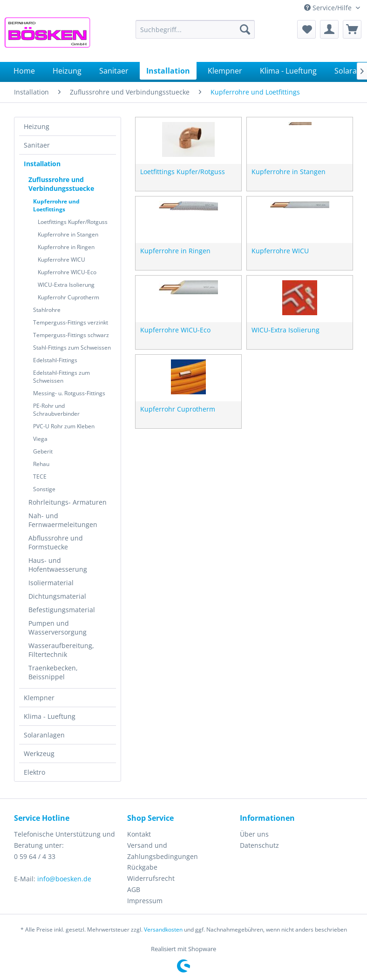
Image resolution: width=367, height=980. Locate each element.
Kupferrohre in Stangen (68, 234)
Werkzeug (39, 753)
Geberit (43, 451)
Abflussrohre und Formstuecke (55, 542)
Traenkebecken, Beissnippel (53, 672)
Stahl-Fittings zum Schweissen (72, 347)
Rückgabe (142, 867)
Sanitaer (37, 145)
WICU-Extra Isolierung (66, 285)
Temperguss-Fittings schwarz (71, 335)
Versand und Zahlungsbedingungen (162, 851)
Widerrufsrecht (151, 878)
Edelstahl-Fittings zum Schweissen (61, 377)
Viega (40, 439)
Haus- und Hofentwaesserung (57, 565)
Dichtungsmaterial (57, 596)
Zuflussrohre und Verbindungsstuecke (61, 184)
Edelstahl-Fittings (55, 360)
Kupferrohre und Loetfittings (56, 205)
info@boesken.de (64, 878)
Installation (42, 163)
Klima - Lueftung (49, 716)
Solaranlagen (44, 734)
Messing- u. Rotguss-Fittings (69, 393)
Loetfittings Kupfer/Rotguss (73, 222)
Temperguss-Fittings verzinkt (70, 322)
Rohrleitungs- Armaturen (67, 502)
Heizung (36, 126)
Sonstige (44, 489)
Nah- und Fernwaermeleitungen (62, 520)
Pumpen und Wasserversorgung (57, 627)
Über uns (254, 834)
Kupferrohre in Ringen (66, 247)
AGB (133, 889)
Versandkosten (163, 929)
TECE (40, 476)
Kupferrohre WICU (61, 260)
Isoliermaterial (51, 582)
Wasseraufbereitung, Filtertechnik (61, 650)
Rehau (41, 464)
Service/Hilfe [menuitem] (328, 7)
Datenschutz (259, 845)
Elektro (34, 772)
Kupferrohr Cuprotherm (68, 297)
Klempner (39, 697)
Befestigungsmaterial (61, 609)
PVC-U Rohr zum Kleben (64, 426)
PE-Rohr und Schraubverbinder (56, 410)
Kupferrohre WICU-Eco (67, 272)
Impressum (145, 900)
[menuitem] (195, 29)
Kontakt (139, 834)
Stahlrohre (47, 310)
